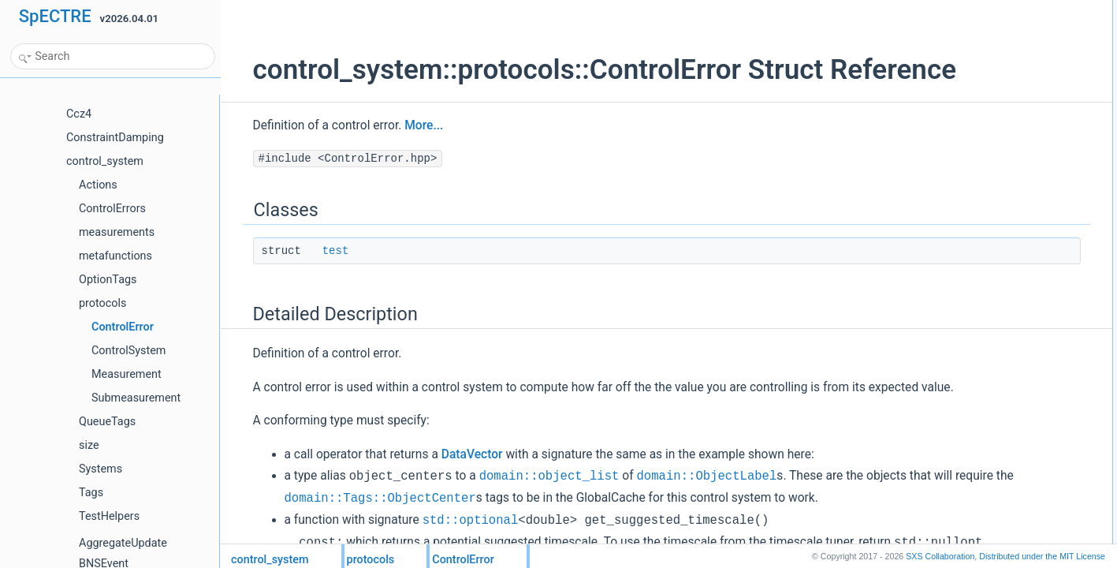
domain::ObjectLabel (687, 531)
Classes (936, 8)
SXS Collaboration (940, 556)
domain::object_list (530, 531)
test (316, 284)
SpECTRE (55, 16)
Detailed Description (961, 43)
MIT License (1042, 556)
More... (404, 158)
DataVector (452, 509)
